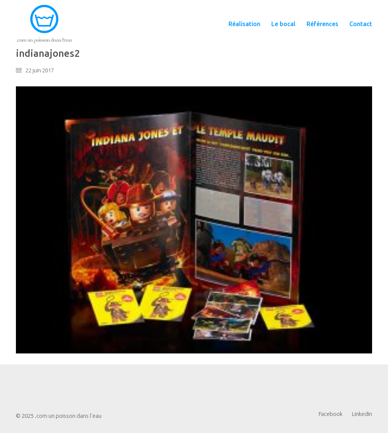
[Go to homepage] (44, 24)
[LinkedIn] (362, 414)
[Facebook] (331, 414)
